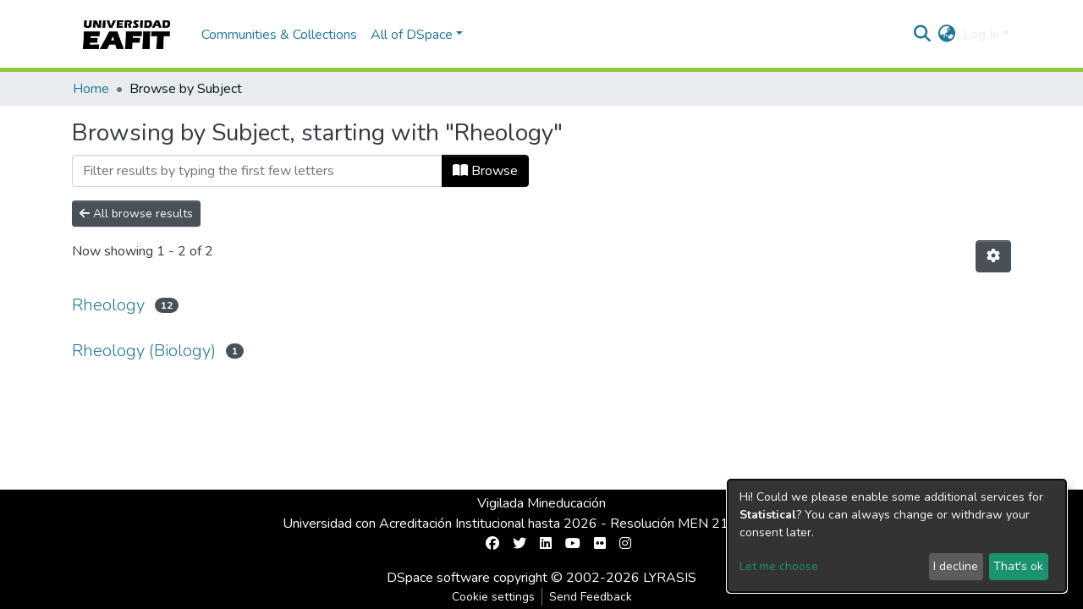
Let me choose (778, 566)
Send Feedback (590, 597)
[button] (947, 35)
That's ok (1018, 566)
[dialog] (897, 536)
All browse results (136, 214)
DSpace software (438, 577)
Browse (485, 171)
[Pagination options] (993, 256)
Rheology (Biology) (144, 350)
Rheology (108, 305)
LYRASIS (669, 577)
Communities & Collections (279, 34)
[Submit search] (922, 35)
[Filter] (257, 171)
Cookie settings (493, 597)
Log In (981, 34)
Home (91, 89)
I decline (955, 566)
